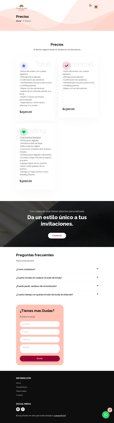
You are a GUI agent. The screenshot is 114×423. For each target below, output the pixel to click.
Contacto (19, 395)
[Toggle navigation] (96, 7)
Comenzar (57, 235)
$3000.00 (26, 181)
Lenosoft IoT (60, 416)
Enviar (40, 358)
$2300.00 (68, 109)
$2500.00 (26, 112)
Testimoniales (21, 391)
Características (21, 387)
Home (18, 21)
